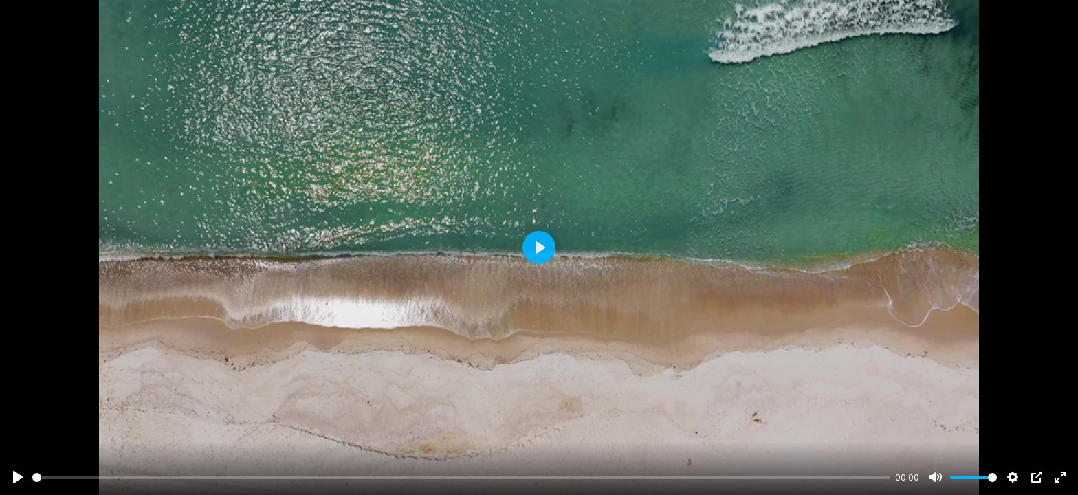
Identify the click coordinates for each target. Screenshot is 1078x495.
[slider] (461, 477)
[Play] (18, 477)
